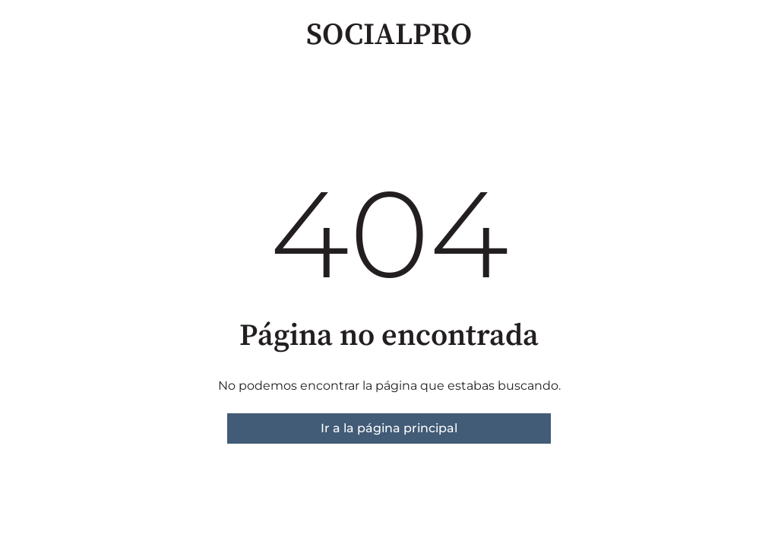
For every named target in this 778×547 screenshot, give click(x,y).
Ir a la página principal (389, 428)
